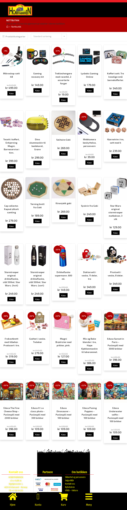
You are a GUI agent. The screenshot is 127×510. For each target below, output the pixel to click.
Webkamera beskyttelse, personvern (89, 142)
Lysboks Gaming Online (89, 75)
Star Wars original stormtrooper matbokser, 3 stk (115, 212)
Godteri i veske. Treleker (37, 340)
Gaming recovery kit (37, 75)
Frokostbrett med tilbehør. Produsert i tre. (11, 342)
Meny (89, 505)
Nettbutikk (16, 26)
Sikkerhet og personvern (75, 477)
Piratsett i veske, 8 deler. (115, 274)
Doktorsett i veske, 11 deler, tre (90, 275)
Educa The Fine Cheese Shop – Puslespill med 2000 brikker (11, 413)
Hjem (12, 505)
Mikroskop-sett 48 (11, 75)
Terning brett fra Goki (37, 206)
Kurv (63, 505)
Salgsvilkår (69, 480)
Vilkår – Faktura (71, 490)
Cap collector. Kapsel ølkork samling (11, 209)
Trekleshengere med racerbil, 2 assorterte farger (63, 78)
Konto (38, 505)
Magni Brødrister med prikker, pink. (63, 342)
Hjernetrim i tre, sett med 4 (115, 141)
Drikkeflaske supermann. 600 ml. (63, 275)
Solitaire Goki (63, 139)
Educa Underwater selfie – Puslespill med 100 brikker (115, 415)
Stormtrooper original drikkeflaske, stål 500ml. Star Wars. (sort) (37, 279)
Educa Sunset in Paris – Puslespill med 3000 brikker (115, 343)
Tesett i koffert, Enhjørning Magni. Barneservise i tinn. (11, 146)
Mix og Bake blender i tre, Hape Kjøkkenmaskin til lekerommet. (89, 345)
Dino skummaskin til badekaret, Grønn (37, 144)
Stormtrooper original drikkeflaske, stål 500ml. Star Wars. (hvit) (11, 279)
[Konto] (38, 497)
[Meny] (89, 497)
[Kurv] (63, 497)
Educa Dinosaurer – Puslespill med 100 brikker (63, 413)
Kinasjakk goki (63, 203)
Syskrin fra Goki (89, 205)
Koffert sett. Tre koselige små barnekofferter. (115, 76)
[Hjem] (7, 26)
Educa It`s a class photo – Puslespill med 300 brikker (37, 413)
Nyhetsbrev (70, 487)
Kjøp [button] (11, 93)
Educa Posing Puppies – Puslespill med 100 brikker (89, 413)
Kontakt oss (70, 483)
